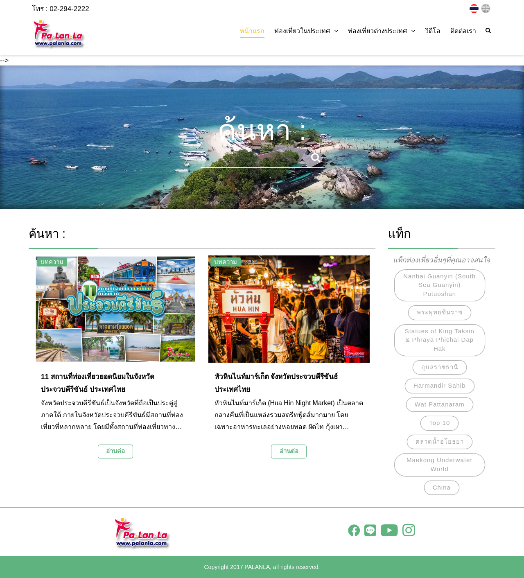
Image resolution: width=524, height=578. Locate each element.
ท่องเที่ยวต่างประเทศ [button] (381, 30)
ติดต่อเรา (463, 30)
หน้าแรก (252, 30)
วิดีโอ (432, 30)
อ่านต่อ (115, 450)
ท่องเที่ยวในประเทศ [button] (306, 30)
